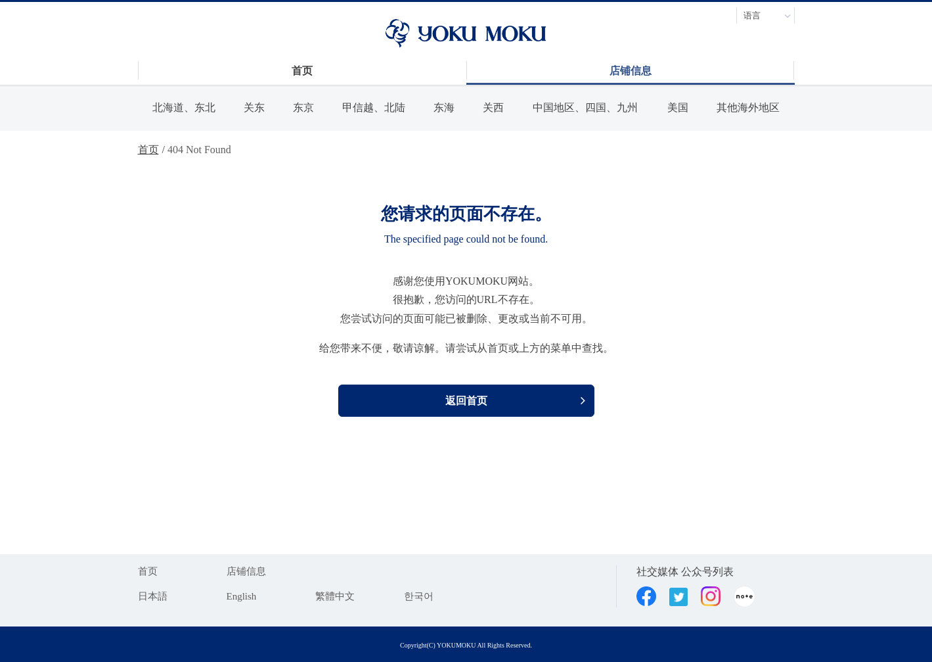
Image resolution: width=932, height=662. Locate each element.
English (242, 596)
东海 (444, 107)
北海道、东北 (183, 107)
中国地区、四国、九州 (585, 107)
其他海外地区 (748, 107)
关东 (254, 107)
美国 (677, 107)
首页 (148, 149)
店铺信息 (246, 571)
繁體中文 (335, 596)
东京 (303, 107)
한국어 (418, 596)
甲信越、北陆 (373, 107)
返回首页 (466, 400)
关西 (493, 107)
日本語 (152, 596)
